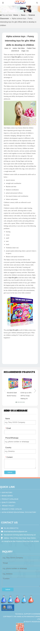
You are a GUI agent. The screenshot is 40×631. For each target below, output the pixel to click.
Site (27, 51)
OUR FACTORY (7, 492)
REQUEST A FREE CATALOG (12, 509)
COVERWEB (35, 614)
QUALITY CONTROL (9, 502)
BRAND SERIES (7, 496)
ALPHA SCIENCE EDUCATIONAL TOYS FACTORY (19, 512)
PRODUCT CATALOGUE (10, 499)
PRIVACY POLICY (8, 506)
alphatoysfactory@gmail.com (17, 531)
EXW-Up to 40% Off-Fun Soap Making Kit (26, 395)
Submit (10, 472)
